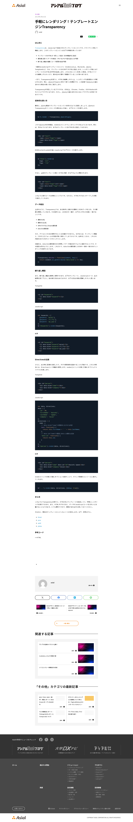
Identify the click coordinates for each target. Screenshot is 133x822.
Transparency (40, 48)
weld (39, 523)
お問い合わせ (18, 809)
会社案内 (71, 799)
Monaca (98, 767)
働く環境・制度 (100, 794)
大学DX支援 (72, 779)
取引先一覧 (72, 794)
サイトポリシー (64, 808)
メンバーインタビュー (102, 790)
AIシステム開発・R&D (75, 774)
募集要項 (98, 797)
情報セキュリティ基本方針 (102, 808)
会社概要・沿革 (73, 792)
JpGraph (98, 779)
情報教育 (71, 781)
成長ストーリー (100, 792)
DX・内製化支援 (73, 770)
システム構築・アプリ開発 (76, 772)
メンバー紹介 (72, 790)
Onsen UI (98, 772)
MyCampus (99, 774)
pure (39, 520)
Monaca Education (101, 770)
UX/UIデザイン (73, 776)
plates (40, 526)
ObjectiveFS (99, 776)
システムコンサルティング (76, 767)
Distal (40, 517)
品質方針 (118, 808)
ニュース (71, 797)
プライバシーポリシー (81, 808)
